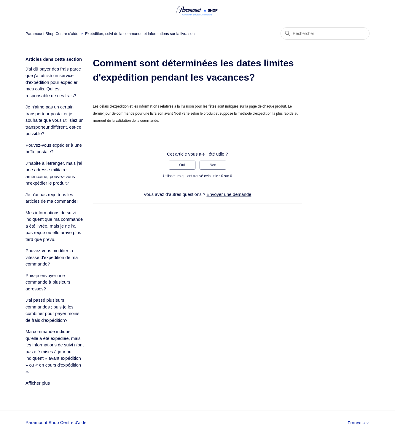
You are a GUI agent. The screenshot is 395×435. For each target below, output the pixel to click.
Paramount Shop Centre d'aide (52, 33)
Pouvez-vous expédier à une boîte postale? (54, 148)
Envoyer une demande (228, 194)
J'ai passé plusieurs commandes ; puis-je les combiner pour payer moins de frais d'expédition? (52, 310)
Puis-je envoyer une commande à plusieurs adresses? (48, 282)
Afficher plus (38, 383)
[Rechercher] (325, 33)
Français (358, 422)
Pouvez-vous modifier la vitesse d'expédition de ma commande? (52, 257)
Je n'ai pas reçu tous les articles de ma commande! (52, 198)
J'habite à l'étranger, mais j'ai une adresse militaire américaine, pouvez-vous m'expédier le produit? (54, 173)
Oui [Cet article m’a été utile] (182, 165)
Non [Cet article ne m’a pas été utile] (213, 165)
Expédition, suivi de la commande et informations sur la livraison (140, 33)
